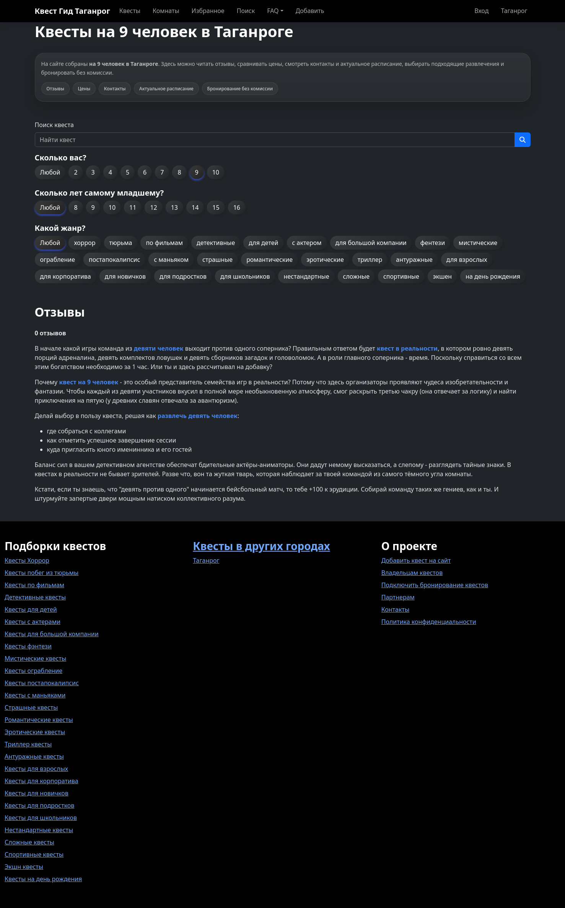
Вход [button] (481, 11)
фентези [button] (432, 242)
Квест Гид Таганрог (72, 11)
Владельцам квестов (412, 572)
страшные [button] (217, 259)
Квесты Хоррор (27, 560)
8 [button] (179, 172)
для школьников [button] (245, 276)
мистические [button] (478, 242)
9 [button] (197, 172)
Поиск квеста (54, 125)
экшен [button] (442, 276)
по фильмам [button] (164, 242)
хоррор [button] (84, 242)
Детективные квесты (35, 597)
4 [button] (110, 172)
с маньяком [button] (171, 259)
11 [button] (132, 207)
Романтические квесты (39, 719)
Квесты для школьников (41, 817)
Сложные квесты (29, 842)
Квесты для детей (31, 609)
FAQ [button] (272, 11)
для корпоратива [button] (65, 276)
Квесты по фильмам (34, 585)
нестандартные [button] (306, 276)
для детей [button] (263, 242)
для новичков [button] (125, 276)
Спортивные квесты (34, 854)
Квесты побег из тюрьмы (41, 572)
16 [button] (236, 207)
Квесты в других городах (261, 546)
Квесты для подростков (39, 805)
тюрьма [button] (120, 242)
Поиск (246, 11)
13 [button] (174, 207)
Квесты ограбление (33, 670)
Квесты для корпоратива (41, 781)
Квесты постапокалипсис (42, 683)
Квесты (129, 11)
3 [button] (93, 172)
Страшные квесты (31, 707)
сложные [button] (356, 276)
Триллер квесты (28, 744)
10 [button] (215, 172)
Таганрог (514, 11)
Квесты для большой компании (52, 634)
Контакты (395, 609)
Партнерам (398, 597)
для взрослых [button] (466, 259)
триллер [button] (370, 259)
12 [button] (153, 207)
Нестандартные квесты (39, 830)
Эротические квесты (35, 732)
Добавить (310, 11)
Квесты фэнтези (28, 646)
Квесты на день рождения (43, 879)
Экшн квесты (24, 866)
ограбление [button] (57, 259)
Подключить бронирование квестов (434, 585)
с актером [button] (307, 242)
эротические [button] (325, 259)
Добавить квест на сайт (416, 560)
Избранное (208, 11)
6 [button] (145, 172)
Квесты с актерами (32, 621)
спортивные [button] (401, 276)
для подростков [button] (183, 276)
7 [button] (162, 172)
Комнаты (166, 11)
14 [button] (195, 207)
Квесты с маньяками (35, 695)
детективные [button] (216, 242)
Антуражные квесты (34, 756)
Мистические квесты (35, 658)
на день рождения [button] (493, 276)
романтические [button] (269, 259)
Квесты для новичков (36, 793)
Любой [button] (50, 172)
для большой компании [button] (371, 242)
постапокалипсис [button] (114, 259)
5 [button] (127, 172)
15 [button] (215, 207)
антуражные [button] (414, 259)
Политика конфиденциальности (428, 621)
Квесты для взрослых (36, 768)
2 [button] (75, 172)
